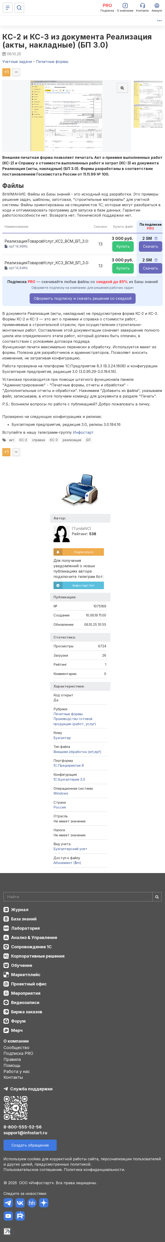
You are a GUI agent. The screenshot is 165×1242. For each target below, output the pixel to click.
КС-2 (23, 440)
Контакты (13, 1077)
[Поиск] (19, 8)
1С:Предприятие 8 (68, 765)
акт (11, 440)
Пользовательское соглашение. (33, 1169)
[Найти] (157, 896)
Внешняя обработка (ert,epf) (77, 752)
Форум (18, 1021)
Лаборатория (25, 928)
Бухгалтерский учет (70, 849)
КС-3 (54, 440)
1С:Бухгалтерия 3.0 (69, 779)
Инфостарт (83, 432)
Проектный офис (29, 983)
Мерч (17, 1030)
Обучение (21, 965)
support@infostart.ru (25, 1132)
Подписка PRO (18, 1053)
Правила (12, 1059)
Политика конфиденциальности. (94, 1169)
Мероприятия (25, 993)
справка (38, 440)
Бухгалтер (62, 738)
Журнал (19, 909)
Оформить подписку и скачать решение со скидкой (82, 298)
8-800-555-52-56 (22, 1127)
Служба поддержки (31, 1088)
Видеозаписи (25, 1002)
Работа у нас (16, 1071)
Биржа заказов (26, 1011)
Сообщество (16, 1047)
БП (88, 440)
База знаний (24, 918)
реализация (72, 440)
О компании (16, 1041)
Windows (60, 793)
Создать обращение (30, 1145)
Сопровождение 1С (31, 946)
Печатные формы (68, 714)
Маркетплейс (25, 974)
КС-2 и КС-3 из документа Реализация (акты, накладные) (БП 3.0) (77, 40)
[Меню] (7, 8)
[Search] (82, 896)
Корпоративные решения (38, 956)
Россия (59, 807)
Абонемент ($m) (67, 863)
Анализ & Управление (34, 937)
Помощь (12, 1065)
